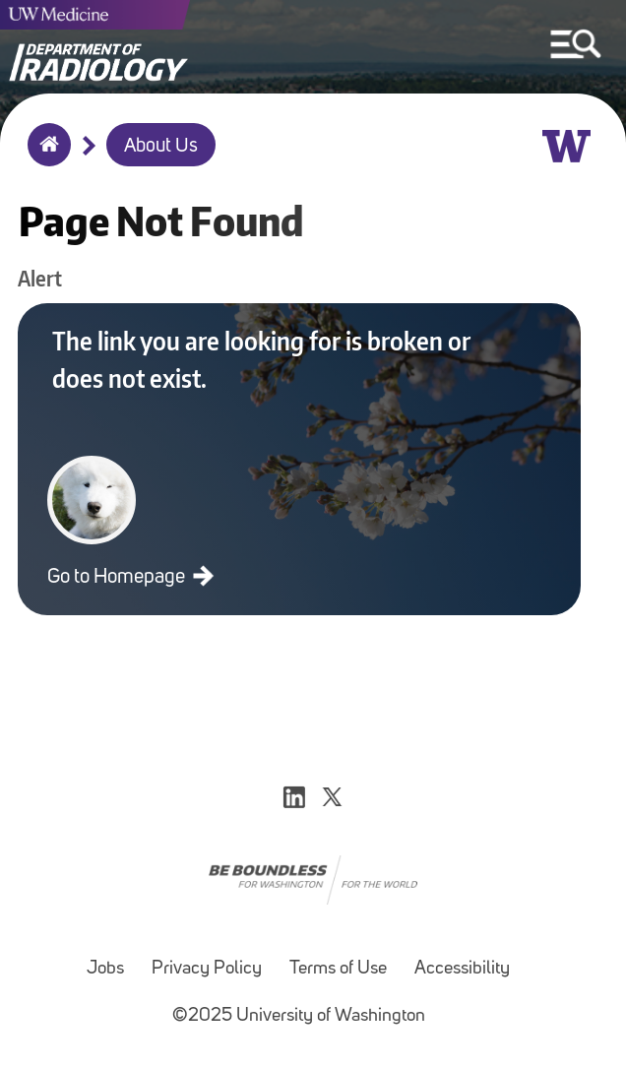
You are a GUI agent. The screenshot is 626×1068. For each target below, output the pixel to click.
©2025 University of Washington (298, 1016)
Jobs (105, 969)
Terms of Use (338, 969)
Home (44, 157)
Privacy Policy (207, 969)
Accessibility (462, 969)
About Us (161, 147)
